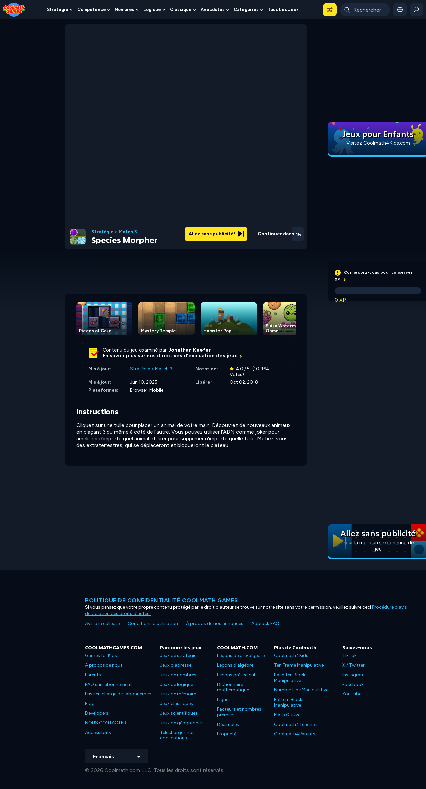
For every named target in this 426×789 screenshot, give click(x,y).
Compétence (91, 9)
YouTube (351, 694)
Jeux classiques (176, 703)
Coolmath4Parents (294, 734)
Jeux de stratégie (178, 655)
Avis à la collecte (102, 623)
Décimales (228, 724)
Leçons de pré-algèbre (241, 655)
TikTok (349, 655)
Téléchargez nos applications (177, 735)
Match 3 (128, 232)
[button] (330, 9)
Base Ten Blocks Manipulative (291, 677)
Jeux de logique (176, 684)
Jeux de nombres (178, 675)
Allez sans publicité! (216, 234)
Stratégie (57, 9)
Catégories (246, 9)
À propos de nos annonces (214, 623)
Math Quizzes (288, 715)
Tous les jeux (283, 9)
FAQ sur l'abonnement (108, 684)
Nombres (124, 9)
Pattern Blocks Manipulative (289, 702)
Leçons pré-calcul (236, 675)
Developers (96, 713)
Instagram (353, 675)
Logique (152, 9)
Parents (93, 675)
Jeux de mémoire (178, 694)
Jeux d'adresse (175, 665)
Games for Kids (101, 655)
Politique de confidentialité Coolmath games (161, 600)
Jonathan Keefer (189, 350)
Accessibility (98, 732)
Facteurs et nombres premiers (239, 712)
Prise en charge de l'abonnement (119, 694)
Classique (181, 9)
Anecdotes (213, 9)
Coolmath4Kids (291, 655)
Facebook (353, 684)
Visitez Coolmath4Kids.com (378, 143)
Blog (90, 703)
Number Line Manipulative (301, 690)
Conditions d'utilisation (153, 623)
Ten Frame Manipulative (299, 665)
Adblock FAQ (265, 623)
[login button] (416, 9)
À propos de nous (104, 665)
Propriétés (228, 734)
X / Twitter (353, 665)
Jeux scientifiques (179, 713)
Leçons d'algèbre (235, 665)
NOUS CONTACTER (105, 723)
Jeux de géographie (181, 723)
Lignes (224, 699)
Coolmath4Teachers (296, 724)
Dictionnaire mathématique (233, 687)
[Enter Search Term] (365, 9)
